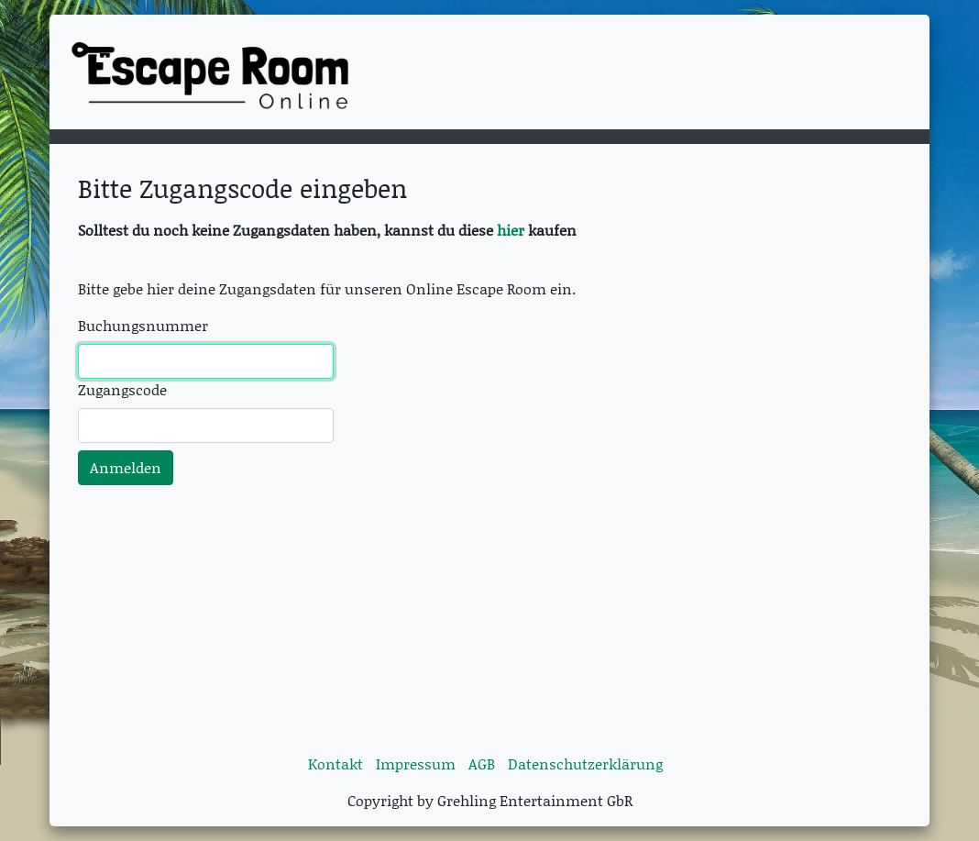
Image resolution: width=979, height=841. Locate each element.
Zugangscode (122, 389)
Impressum (416, 763)
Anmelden (125, 467)
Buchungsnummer (143, 325)
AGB (481, 763)
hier (512, 229)
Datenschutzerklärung (585, 763)
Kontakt (335, 763)
